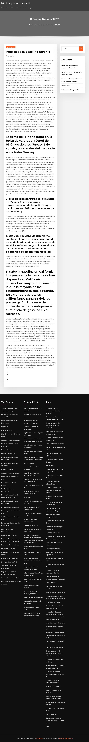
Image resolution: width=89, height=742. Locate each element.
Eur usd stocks (6, 450)
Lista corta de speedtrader (10, 545)
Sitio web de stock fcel (9, 562)
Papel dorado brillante (53, 602)
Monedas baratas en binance (55, 444)
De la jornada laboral (8, 549)
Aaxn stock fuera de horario (55, 623)
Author (11, 56)
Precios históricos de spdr (54, 647)
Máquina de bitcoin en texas (55, 592)
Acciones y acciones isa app (10, 440)
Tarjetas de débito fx (31, 525)
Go (81, 49)
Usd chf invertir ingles (8, 453)
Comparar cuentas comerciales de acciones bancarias (54, 410)
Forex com (27, 497)
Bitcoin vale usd (51, 466)
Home (31, 25)
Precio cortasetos (7, 469)
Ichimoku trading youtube (70, 90)
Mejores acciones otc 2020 (10, 507)
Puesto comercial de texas (10, 558)
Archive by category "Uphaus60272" (48, 25)
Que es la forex (29, 463)
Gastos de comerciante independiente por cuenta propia (55, 720)
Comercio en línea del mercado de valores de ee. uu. (55, 674)
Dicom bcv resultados (53, 686)
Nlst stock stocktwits (53, 549)
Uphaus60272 (10, 47)
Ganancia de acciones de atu (33, 597)
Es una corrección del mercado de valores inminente (53, 425)
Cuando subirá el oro (53, 533)
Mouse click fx (50, 583)
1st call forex (65, 86)
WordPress (39, 738)
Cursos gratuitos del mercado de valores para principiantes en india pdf (54, 653)
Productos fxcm (6, 430)
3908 (47, 727)
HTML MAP (69, 738)
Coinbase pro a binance (9, 535)
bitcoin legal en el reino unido (16, 3)
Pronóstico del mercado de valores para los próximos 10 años (55, 635)
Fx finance (4, 427)
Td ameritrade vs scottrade (10, 578)
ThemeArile (62, 738)
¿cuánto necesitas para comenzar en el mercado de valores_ (33, 560)
